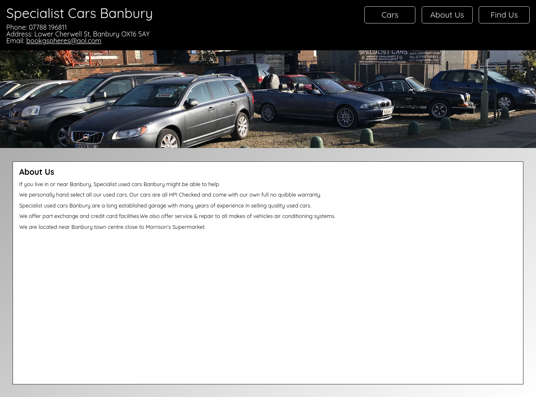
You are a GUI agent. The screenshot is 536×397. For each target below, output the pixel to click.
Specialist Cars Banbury (79, 13)
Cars (390, 15)
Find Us (504, 15)
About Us (447, 15)
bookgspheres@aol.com (63, 40)
